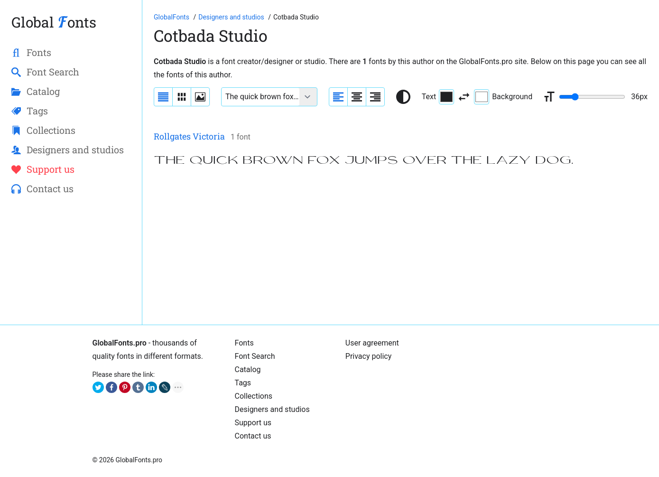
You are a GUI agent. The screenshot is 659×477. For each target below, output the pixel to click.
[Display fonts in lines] (181, 96)
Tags (243, 382)
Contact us (253, 435)
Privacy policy (368, 356)
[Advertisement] (401, 246)
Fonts (244, 342)
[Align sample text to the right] (375, 96)
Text (438, 96)
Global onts (53, 22)
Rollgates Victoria (189, 136)
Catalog (248, 369)
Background (503, 96)
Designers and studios (272, 409)
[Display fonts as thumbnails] (200, 96)
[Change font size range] (592, 97)
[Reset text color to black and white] (403, 97)
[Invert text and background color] (464, 97)
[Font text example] (260, 97)
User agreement (372, 342)
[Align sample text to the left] (338, 96)
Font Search (255, 356)
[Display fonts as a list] (163, 96)
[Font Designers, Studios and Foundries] (232, 17)
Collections (254, 396)
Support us (253, 422)
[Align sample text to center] (356, 96)
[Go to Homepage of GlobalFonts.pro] (172, 17)
